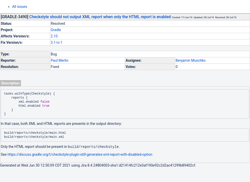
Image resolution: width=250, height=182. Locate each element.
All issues (19, 7)
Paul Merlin (59, 60)
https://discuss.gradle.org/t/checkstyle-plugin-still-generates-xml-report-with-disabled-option (80, 154)
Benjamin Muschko (191, 60)
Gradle (56, 30)
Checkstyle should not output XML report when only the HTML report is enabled (100, 16)
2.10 (54, 36)
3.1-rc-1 (57, 42)
